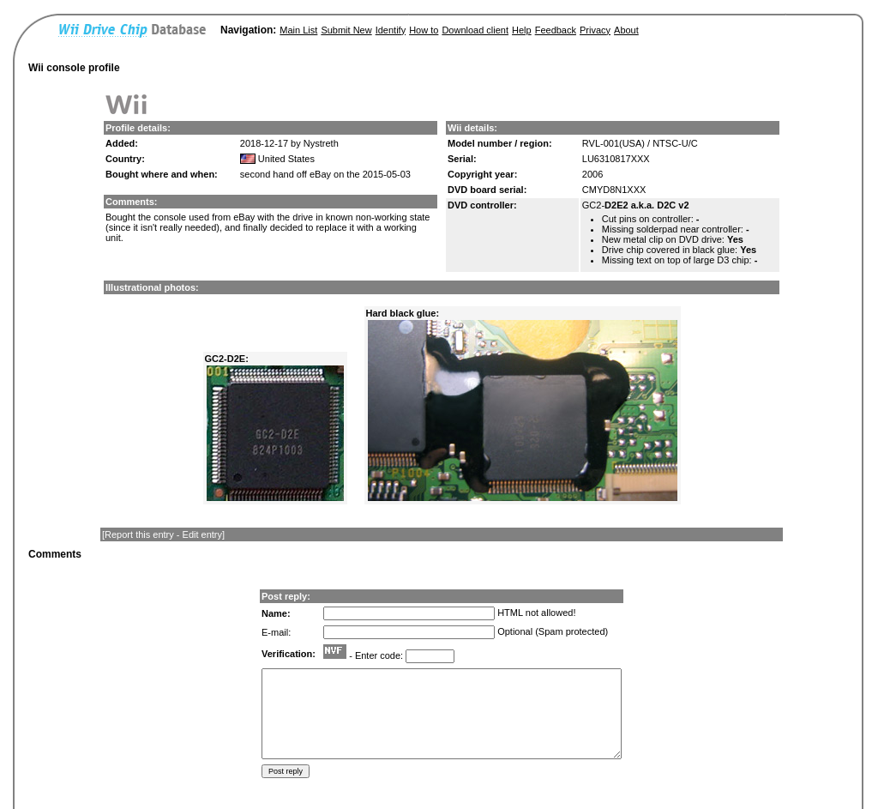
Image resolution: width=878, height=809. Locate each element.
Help (522, 30)
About (626, 30)
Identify (391, 30)
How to (423, 30)
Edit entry (202, 534)
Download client (475, 30)
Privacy (595, 30)
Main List (298, 30)
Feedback (555, 30)
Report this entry (139, 534)
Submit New (346, 30)
